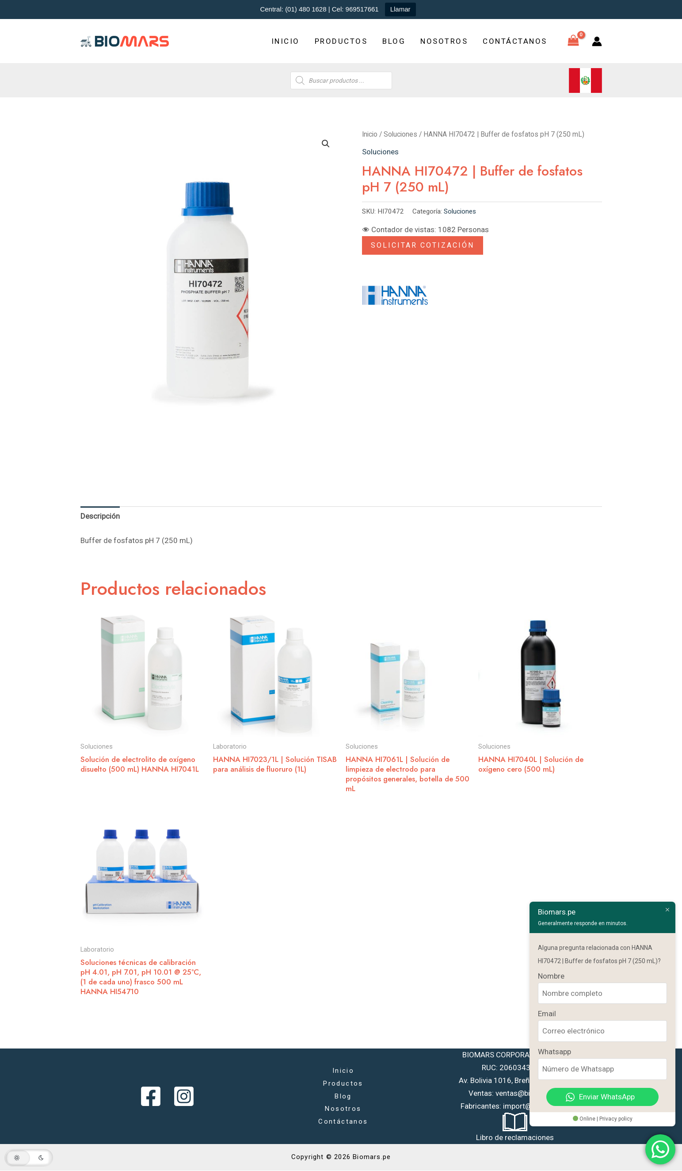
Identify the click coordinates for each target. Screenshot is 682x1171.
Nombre (551, 976)
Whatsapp (554, 1051)
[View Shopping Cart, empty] (573, 41)
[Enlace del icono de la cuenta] (597, 41)
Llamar (400, 9)
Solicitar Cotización (422, 245)
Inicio (285, 41)
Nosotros (444, 41)
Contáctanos (515, 41)
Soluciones (400, 134)
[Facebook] (151, 1096)
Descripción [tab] (100, 516)
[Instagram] (184, 1096)
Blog (393, 41)
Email (547, 1013)
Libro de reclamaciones (515, 1137)
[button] (326, 144)
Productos (341, 41)
